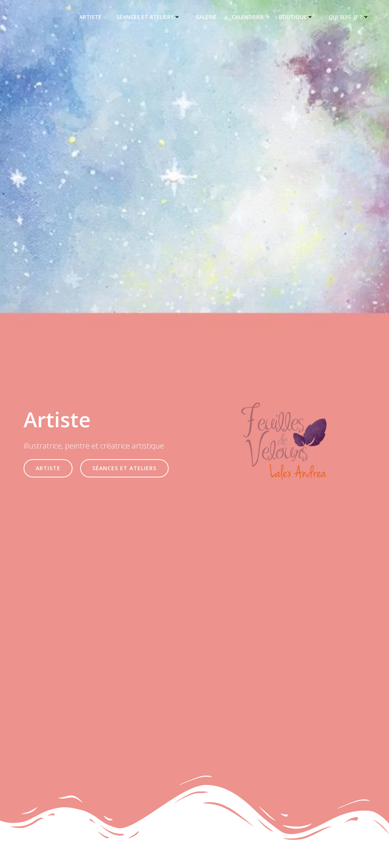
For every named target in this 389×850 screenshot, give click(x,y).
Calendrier (248, 17)
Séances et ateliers (148, 17)
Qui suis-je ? (349, 17)
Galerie (206, 17)
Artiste (90, 17)
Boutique (296, 17)
